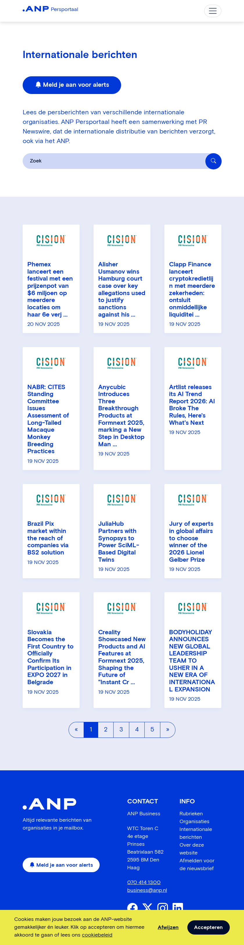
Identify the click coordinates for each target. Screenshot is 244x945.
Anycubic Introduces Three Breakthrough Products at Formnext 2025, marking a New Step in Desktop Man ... (121, 416)
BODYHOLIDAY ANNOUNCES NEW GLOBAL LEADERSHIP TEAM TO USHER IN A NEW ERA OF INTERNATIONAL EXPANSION (192, 661)
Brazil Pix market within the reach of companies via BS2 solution (48, 538)
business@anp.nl (147, 890)
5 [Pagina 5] (152, 730)
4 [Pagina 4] (137, 730)
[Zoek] (213, 161)
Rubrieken (191, 813)
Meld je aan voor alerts (72, 85)
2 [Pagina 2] (105, 730)
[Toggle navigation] (212, 11)
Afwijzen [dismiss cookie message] (168, 927)
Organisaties (194, 821)
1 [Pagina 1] (91, 730)
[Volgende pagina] (167, 730)
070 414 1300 (144, 882)
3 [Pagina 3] (121, 730)
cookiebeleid (97, 935)
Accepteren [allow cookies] (208, 927)
